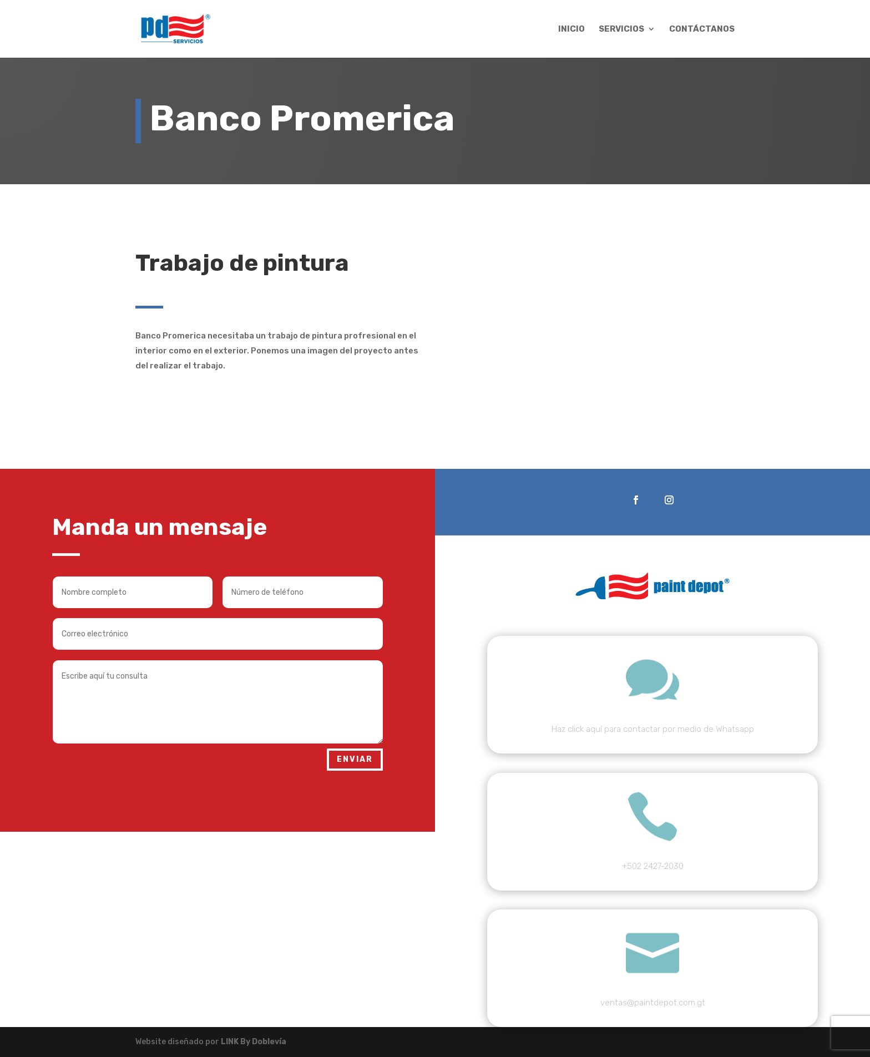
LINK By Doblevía (253, 1041)
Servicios (621, 29)
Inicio (571, 29)
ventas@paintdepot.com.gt (652, 1003)
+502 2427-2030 (653, 866)
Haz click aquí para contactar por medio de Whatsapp (653, 729)
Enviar (355, 759)
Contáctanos (702, 29)
